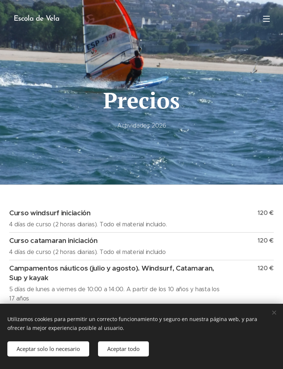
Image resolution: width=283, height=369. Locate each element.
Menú (266, 18)
